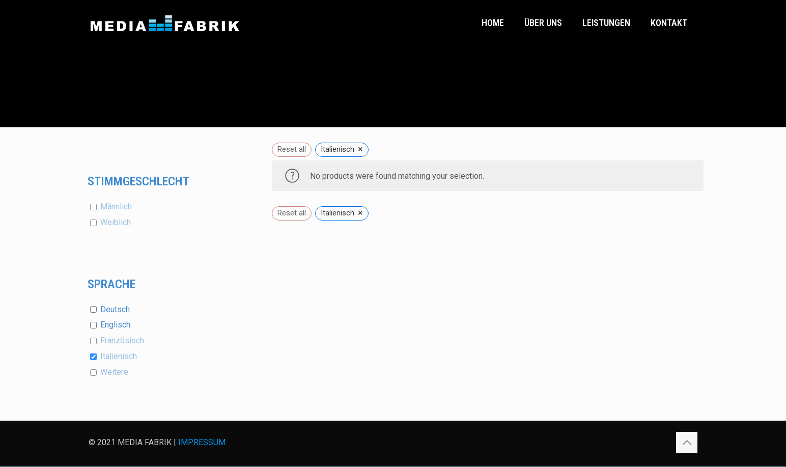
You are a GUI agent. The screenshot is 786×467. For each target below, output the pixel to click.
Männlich (116, 206)
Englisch (115, 324)
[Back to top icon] (686, 442)
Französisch (122, 340)
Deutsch (115, 309)
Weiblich (115, 222)
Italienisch (118, 356)
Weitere (114, 372)
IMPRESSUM (202, 442)
